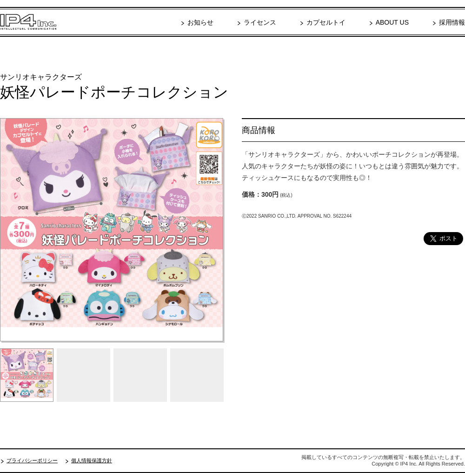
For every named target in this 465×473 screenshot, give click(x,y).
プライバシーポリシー (32, 460)
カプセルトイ (325, 22)
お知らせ (200, 22)
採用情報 (452, 22)
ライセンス (260, 22)
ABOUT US (392, 22)
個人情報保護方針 (91, 460)
